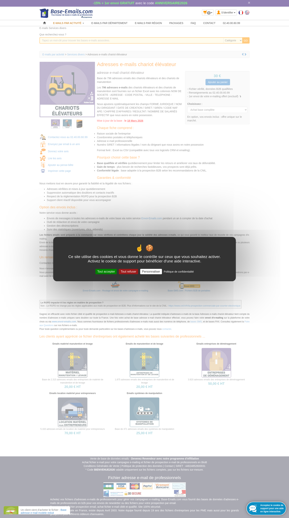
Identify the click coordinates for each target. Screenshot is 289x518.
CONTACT (209, 23)
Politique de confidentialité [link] (179, 271)
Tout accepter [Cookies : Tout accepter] (106, 271)
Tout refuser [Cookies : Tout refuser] (128, 271)
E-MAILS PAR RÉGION (148, 23)
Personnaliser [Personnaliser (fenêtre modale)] (151, 271)
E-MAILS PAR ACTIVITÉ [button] (68, 23)
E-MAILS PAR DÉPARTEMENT (109, 23)
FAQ (193, 23)
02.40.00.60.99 (231, 23)
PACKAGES (176, 23)
